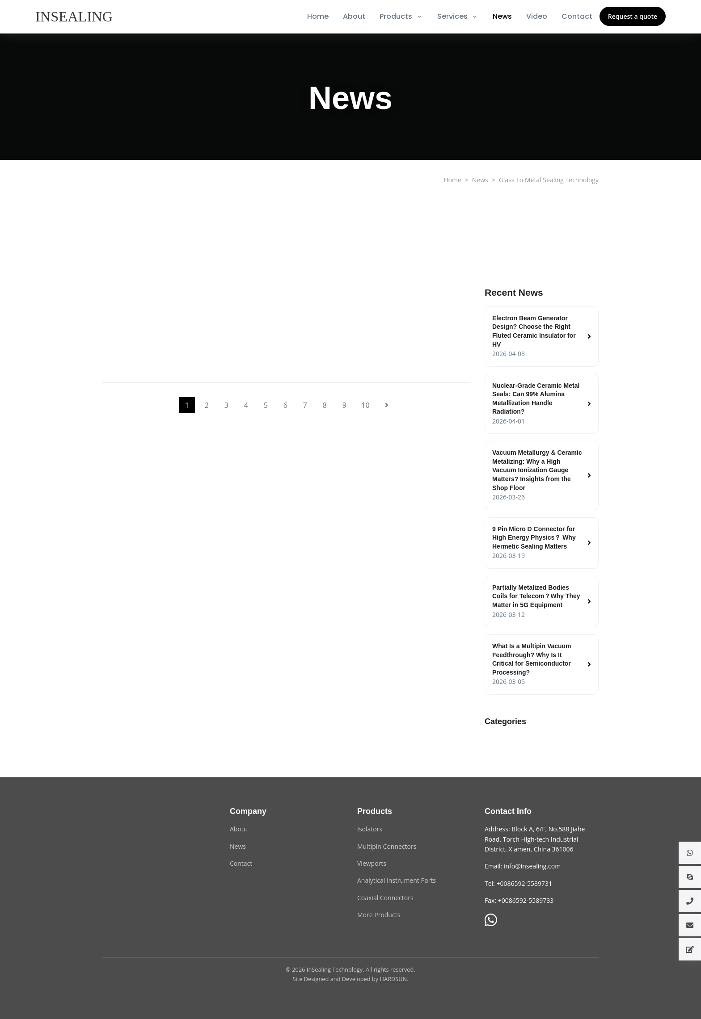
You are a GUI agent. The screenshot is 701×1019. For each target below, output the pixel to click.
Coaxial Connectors (385, 897)
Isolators (369, 829)
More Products (378, 914)
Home (318, 16)
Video (536, 16)
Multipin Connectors (386, 846)
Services (452, 16)
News (502, 16)
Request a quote (632, 16)
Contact (577, 16)
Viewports (371, 863)
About (354, 16)
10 (365, 405)
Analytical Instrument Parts (396, 880)
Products (396, 16)
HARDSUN (393, 979)
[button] (690, 853)
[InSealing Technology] (138, 817)
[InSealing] (74, 16)
